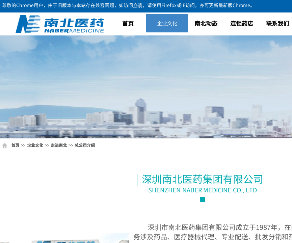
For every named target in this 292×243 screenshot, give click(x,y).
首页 (128, 23)
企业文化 (167, 23)
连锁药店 (241, 23)
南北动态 (205, 23)
